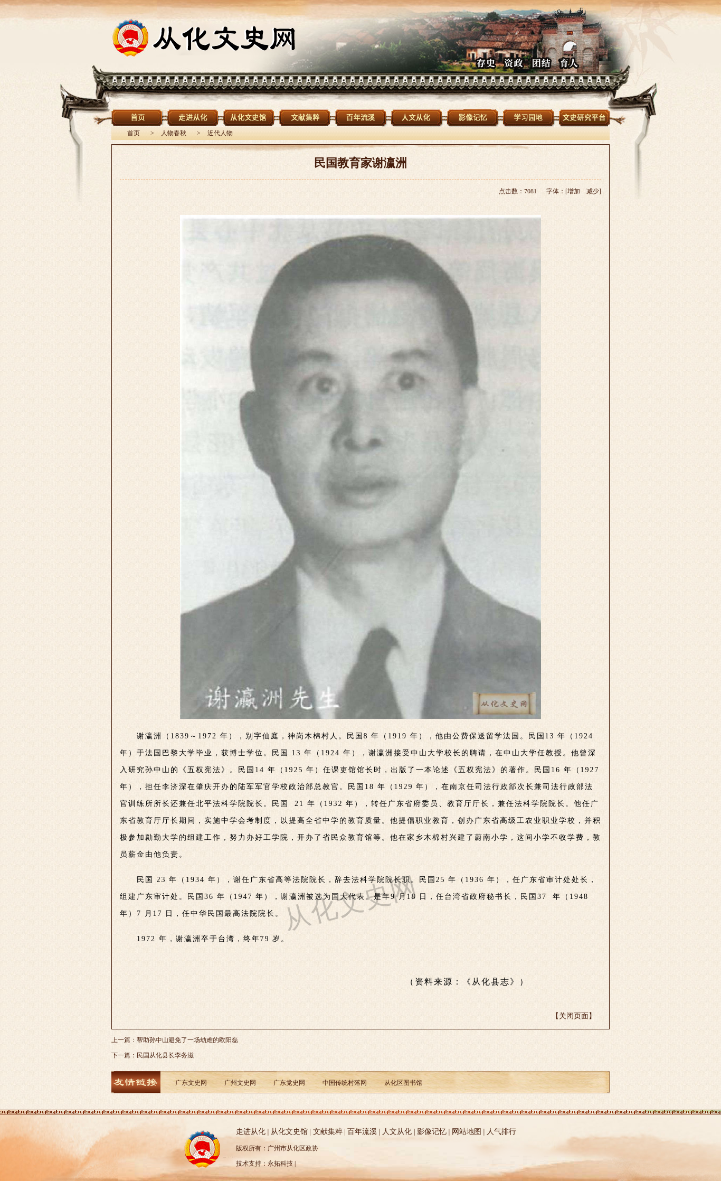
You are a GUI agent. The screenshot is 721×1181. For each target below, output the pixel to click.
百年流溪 (362, 1132)
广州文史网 (240, 1082)
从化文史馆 (289, 1132)
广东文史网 (191, 1082)
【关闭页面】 (574, 1016)
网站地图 (466, 1132)
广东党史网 (289, 1082)
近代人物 (220, 133)
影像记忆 (432, 1132)
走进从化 (250, 1132)
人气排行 (501, 1132)
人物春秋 (173, 133)
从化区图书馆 (403, 1082)
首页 (133, 133)
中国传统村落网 (344, 1082)
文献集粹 (328, 1132)
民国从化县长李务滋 (165, 1055)
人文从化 (397, 1132)
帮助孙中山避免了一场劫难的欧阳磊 (187, 1040)
